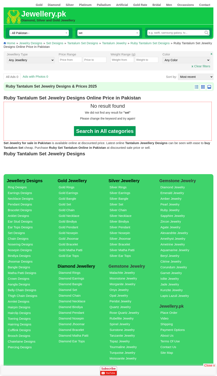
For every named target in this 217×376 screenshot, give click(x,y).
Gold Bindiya (68, 221)
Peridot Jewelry (120, 301)
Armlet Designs (18, 301)
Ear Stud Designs (20, 221)
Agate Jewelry (170, 227)
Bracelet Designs (20, 210)
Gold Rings (66, 187)
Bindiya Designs (19, 256)
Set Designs (54, 43)
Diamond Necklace (72, 301)
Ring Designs (17, 187)
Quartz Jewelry (120, 307)
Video (164, 318)
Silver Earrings (120, 193)
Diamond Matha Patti (73, 335)
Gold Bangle (67, 198)
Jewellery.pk (43, 14)
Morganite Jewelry (122, 284)
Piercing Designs (20, 347)
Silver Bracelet (120, 244)
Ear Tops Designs (20, 227)
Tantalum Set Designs (82, 43)
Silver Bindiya (119, 221)
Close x (209, 365)
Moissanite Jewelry (123, 358)
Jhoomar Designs (20, 261)
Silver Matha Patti (122, 250)
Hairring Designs (19, 324)
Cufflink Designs (19, 330)
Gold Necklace (69, 216)
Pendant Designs (20, 204)
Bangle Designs (19, 267)
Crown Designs (18, 278)
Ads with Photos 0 (35, 76)
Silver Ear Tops (120, 256)
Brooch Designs (19, 335)
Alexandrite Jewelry (174, 233)
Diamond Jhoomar (72, 324)
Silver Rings (118, 187)
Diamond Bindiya (71, 307)
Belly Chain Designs (22, 290)
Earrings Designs (20, 193)
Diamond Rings (70, 272)
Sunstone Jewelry (122, 330)
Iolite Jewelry (169, 278)
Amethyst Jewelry (172, 238)
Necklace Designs (20, 198)
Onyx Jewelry (119, 290)
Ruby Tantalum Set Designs (150, 43)
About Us (167, 335)
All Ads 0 (12, 77)
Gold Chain (67, 210)
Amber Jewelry (170, 198)
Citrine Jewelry (170, 261)
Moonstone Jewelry (123, 278)
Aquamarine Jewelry (174, 250)
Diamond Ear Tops (72, 341)
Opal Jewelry (119, 295)
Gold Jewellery (72, 180)
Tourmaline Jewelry (123, 347)
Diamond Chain (70, 295)
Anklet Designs (18, 216)
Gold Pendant (68, 227)
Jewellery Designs (25, 180)
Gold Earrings (68, 193)
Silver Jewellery (123, 180)
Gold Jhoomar (69, 238)
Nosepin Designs (20, 250)
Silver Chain (118, 210)
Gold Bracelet (68, 244)
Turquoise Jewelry (122, 352)
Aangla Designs (19, 284)
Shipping (166, 324)
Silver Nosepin (120, 233)
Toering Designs (19, 318)
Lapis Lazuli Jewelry (174, 295)
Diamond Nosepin (71, 318)
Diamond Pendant (71, 312)
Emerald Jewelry (172, 193)
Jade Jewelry (169, 284)
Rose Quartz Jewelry (124, 312)
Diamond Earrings (71, 278)
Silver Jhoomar (120, 238)
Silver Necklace (120, 216)
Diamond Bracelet (71, 330)
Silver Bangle (119, 198)
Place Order (168, 312)
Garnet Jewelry (171, 273)
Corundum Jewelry (173, 267)
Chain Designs (18, 238)
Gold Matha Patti (70, 250)
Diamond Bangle (70, 284)
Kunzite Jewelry (171, 290)
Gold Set (65, 204)
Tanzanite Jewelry (122, 335)
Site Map (166, 352)
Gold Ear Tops (69, 256)
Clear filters (201, 66)
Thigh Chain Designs (22, 295)
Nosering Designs (20, 244)
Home (11, 43)
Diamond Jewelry (172, 187)
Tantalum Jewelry (114, 43)
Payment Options (172, 330)
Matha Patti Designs (22, 273)
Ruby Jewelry (169, 210)
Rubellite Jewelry (122, 318)
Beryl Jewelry (169, 256)
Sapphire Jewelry (172, 216)
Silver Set (116, 204)
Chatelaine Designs (21, 341)
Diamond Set (68, 290)
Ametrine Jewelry (172, 244)
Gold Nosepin (68, 233)
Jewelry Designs (30, 43)
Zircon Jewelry (170, 221)
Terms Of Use (170, 341)
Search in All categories (105, 131)
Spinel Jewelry (120, 324)
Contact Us (168, 347)
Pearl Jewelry (169, 204)
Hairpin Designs (19, 307)
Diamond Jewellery (76, 266)
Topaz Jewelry (120, 341)
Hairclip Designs (19, 313)
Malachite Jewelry (122, 272)
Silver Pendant (120, 227)
